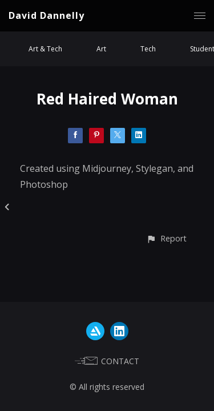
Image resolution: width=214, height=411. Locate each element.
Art (101, 49)
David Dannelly (46, 15)
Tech (148, 49)
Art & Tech (45, 49)
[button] (166, 238)
